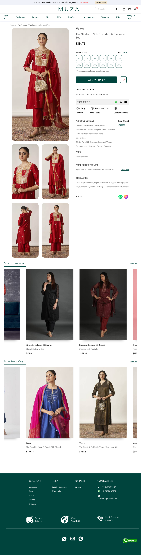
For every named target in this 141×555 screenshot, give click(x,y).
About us (33, 487)
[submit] (123, 79)
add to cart (96, 80)
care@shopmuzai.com (107, 497)
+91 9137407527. (87, 2)
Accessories (89, 17)
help (55, 480)
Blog (31, 491)
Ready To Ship (131, 17)
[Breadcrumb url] (12, 25)
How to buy (57, 491)
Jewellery (72, 17)
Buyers (78, 487)
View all (133, 263)
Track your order (59, 487)
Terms (32, 499)
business (80, 480)
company (35, 480)
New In (5, 17)
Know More (125, 170)
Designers (20, 17)
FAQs (31, 495)
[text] (107, 9)
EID (118, 17)
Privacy (32, 504)
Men (48, 17)
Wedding (105, 17)
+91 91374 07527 (107, 487)
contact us (105, 480)
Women (35, 17)
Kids (59, 17)
